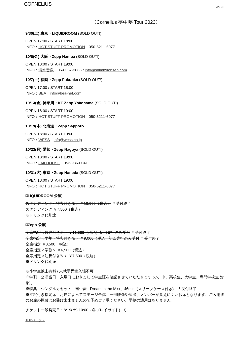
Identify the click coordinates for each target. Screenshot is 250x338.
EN (222, 7)
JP (217, 7)
